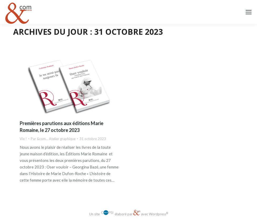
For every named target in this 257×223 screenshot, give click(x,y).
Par (53, 139)
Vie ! (23, 139)
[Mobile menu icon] (248, 12)
